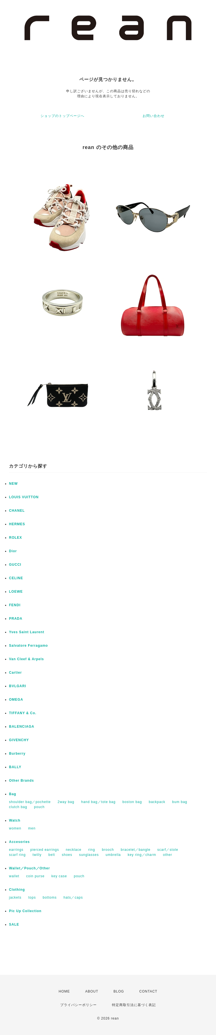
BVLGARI (17, 686)
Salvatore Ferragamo (28, 646)
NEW (13, 484)
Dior (13, 551)
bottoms (50, 897)
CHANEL (17, 511)
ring (91, 850)
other (167, 855)
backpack (157, 802)
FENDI (15, 605)
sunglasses (89, 855)
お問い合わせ (154, 116)
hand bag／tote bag (98, 802)
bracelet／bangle (135, 850)
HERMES (17, 524)
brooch (108, 850)
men (31, 828)
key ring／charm (142, 855)
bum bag (179, 802)
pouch (39, 807)
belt (51, 855)
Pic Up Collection (25, 911)
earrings (16, 850)
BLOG (119, 991)
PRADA (15, 619)
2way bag (66, 802)
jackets (15, 897)
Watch (15, 820)
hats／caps (73, 897)
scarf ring (17, 855)
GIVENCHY (19, 740)
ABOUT (91, 991)
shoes (67, 855)
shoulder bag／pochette (30, 802)
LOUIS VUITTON (24, 497)
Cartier (15, 673)
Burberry (17, 754)
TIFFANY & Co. (22, 713)
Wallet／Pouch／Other (29, 868)
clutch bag (18, 807)
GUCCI (15, 565)
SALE (14, 924)
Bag (12, 794)
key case (59, 876)
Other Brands (21, 781)
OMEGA (16, 700)
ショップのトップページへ (62, 116)
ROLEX (15, 538)
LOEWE (16, 592)
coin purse (35, 876)
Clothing (17, 890)
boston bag (132, 802)
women (15, 828)
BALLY (15, 767)
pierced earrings (44, 850)
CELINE (16, 578)
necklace (73, 850)
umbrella (113, 855)
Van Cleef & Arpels (26, 659)
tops (32, 897)
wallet (14, 876)
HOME (64, 991)
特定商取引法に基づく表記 (134, 1005)
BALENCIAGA (21, 727)
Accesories (19, 842)
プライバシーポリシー (78, 1005)
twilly (37, 855)
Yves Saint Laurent (26, 632)
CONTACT (148, 991)
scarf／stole (167, 850)
